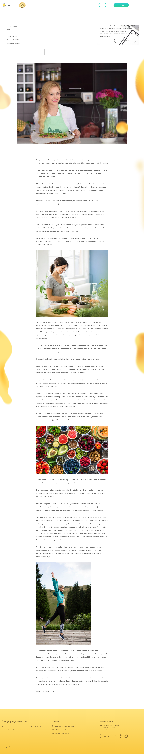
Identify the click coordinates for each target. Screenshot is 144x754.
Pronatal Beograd (118, 15)
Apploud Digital (127, 747)
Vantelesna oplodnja (48, 15)
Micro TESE (99, 15)
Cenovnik (136, 15)
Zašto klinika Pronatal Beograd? (18, 15)
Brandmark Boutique (112, 747)
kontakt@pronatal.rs (60, 733)
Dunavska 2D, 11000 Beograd (63, 726)
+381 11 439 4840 (59, 730)
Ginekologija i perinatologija (76, 15)
